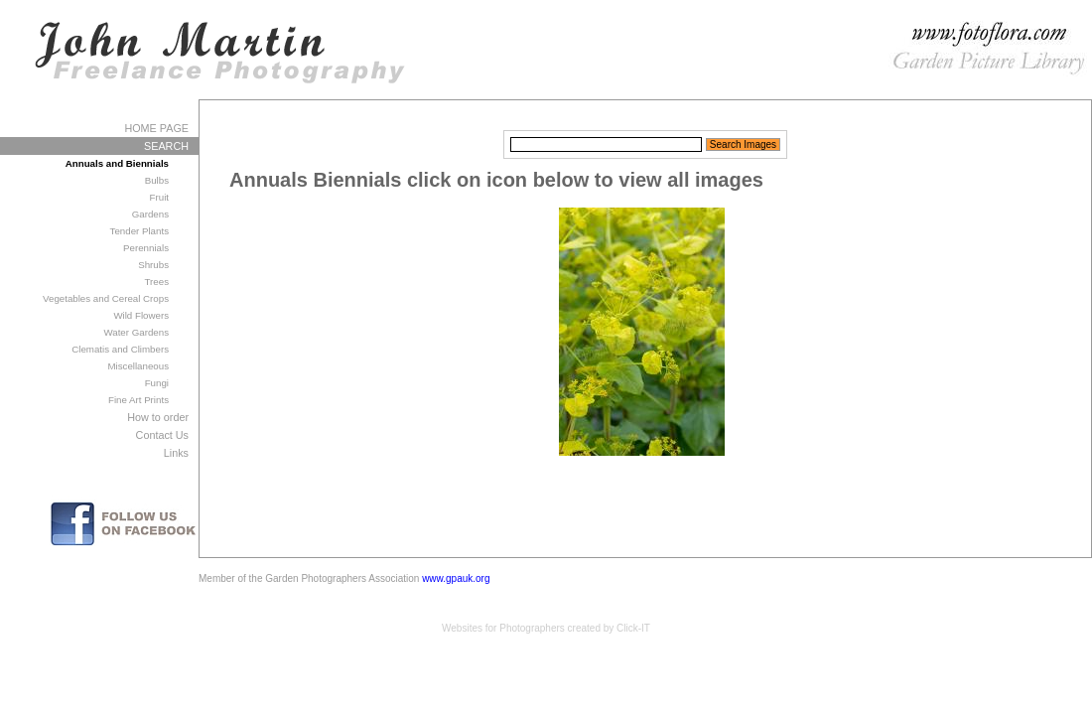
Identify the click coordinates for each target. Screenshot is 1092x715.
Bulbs (157, 180)
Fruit (159, 197)
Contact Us (162, 435)
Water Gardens (136, 332)
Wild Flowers (141, 315)
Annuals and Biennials (117, 163)
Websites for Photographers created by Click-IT (546, 628)
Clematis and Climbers (120, 349)
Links (176, 453)
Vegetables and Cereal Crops (106, 298)
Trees (157, 281)
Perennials (146, 247)
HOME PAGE (156, 128)
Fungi (157, 382)
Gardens (150, 214)
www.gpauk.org (455, 578)
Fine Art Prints (138, 399)
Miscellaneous (138, 365)
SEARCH (166, 146)
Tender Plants (139, 230)
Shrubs (153, 264)
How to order (158, 417)
